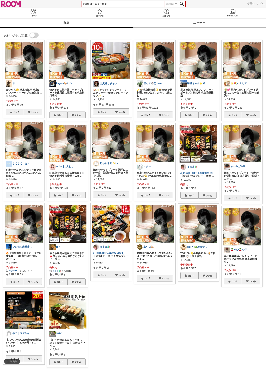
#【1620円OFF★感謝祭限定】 (197, 173)
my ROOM (233, 13)
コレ (16, 112)
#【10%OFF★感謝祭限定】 (108, 253)
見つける (99, 13)
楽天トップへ (255, 3)
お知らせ (166, 13)
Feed (33, 13)
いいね (34, 112)
